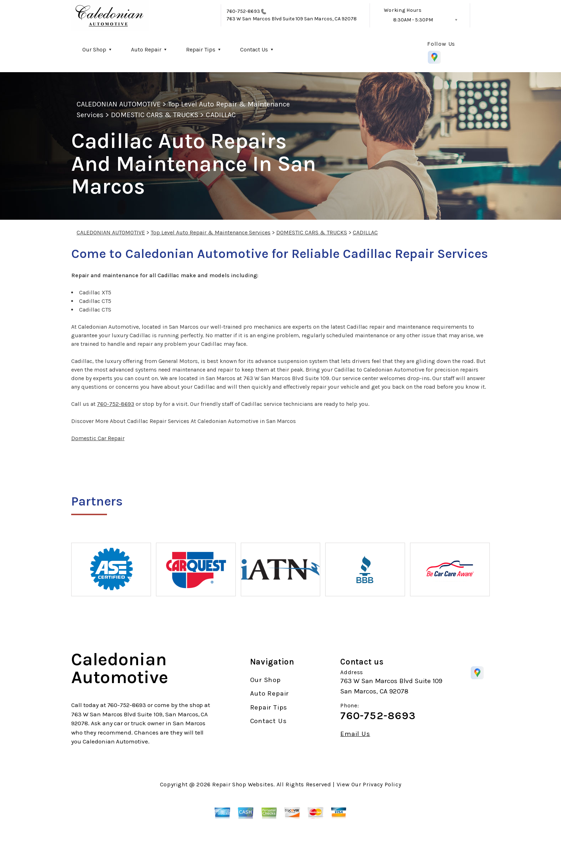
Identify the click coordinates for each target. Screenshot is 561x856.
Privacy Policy (382, 784)
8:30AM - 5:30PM (413, 20)
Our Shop (94, 49)
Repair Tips (200, 49)
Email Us (355, 734)
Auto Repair (146, 49)
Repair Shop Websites (242, 784)
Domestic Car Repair (98, 438)
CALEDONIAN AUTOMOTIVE (119, 104)
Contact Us (254, 49)
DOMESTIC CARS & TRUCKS (154, 115)
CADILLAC (220, 115)
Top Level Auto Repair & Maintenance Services (210, 232)
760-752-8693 (243, 11)
